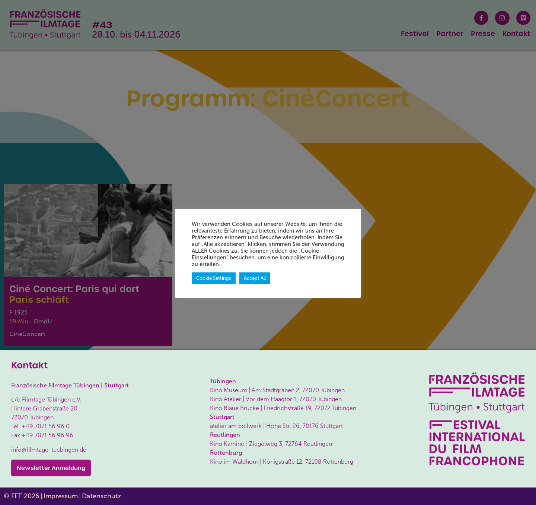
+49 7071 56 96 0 (46, 426)
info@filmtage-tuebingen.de (48, 450)
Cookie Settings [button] (213, 278)
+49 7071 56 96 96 (47, 435)
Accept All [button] (255, 278)
